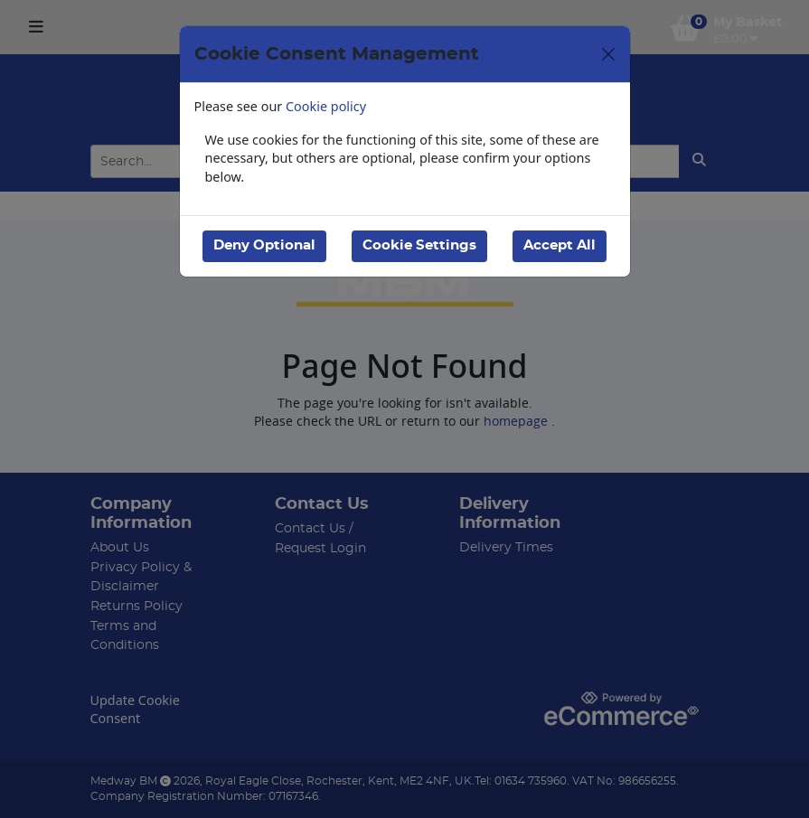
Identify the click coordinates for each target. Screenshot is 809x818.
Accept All (559, 245)
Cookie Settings (419, 245)
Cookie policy (326, 106)
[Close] (608, 54)
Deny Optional (264, 245)
